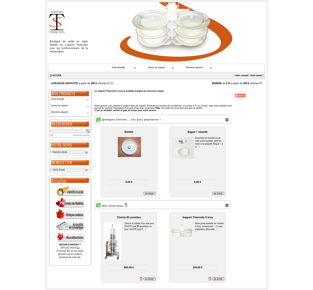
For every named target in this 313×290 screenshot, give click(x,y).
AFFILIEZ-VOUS (69, 248)
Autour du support (156, 67)
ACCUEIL (57, 75)
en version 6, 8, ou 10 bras (195, 106)
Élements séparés (194, 67)
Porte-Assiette (118, 67)
